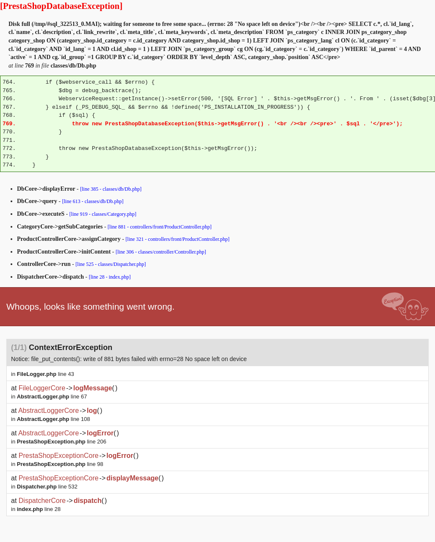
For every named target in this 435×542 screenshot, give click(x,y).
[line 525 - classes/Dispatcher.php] (110, 264)
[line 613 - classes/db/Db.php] (93, 201)
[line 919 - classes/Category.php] (103, 214)
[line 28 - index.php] (110, 277)
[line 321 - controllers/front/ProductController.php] (177, 239)
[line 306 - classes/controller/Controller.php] (161, 252)
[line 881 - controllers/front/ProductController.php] (160, 227)
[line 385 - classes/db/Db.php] (111, 189)
